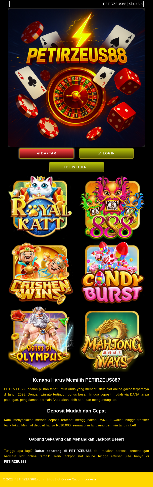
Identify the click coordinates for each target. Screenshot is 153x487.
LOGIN (106, 153)
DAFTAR (46, 153)
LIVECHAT (76, 167)
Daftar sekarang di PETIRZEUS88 (63, 451)
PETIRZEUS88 (15, 461)
